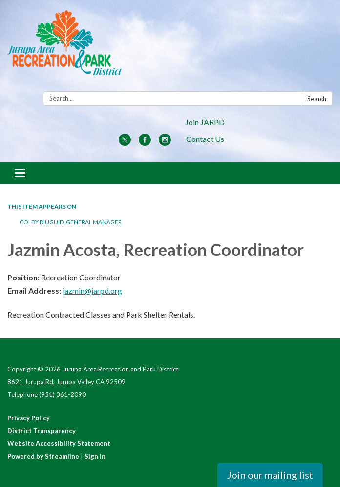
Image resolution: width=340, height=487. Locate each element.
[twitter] (125, 142)
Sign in (95, 456)
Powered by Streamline (43, 456)
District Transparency (41, 431)
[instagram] (165, 142)
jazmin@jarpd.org (92, 290)
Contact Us (205, 138)
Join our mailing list (270, 475)
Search (316, 99)
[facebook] (145, 142)
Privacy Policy (28, 418)
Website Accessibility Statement (58, 443)
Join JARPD (205, 122)
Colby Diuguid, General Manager (71, 222)
